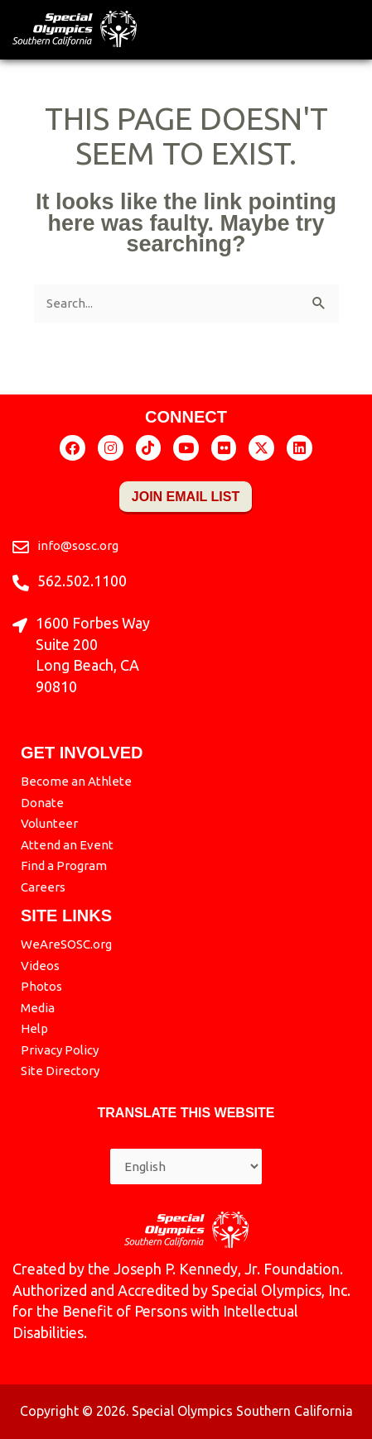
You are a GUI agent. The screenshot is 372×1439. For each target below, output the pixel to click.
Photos (41, 986)
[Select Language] (186, 1167)
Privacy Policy (60, 1050)
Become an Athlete (76, 781)
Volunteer (49, 823)
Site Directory (60, 1071)
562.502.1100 (82, 580)
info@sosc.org (77, 545)
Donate (42, 803)
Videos (40, 966)
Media (38, 1008)
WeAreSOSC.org (66, 944)
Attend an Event (67, 845)
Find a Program (64, 865)
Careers (43, 887)
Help (34, 1028)
